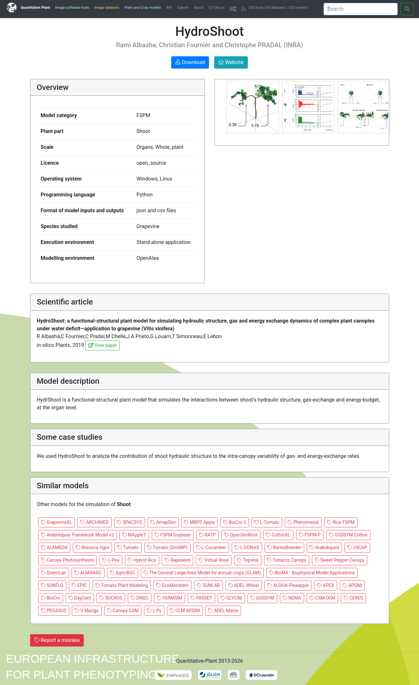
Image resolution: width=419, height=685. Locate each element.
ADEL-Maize (223, 610)
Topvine (248, 560)
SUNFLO (52, 585)
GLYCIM (231, 598)
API (169, 8)
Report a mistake (57, 640)
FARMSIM (169, 598)
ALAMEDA (54, 547)
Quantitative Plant (35, 8)
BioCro (50, 598)
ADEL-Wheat (243, 585)
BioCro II (234, 522)
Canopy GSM (123, 610)
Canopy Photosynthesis (67, 560)
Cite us (216, 8)
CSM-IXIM (323, 598)
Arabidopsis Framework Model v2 (77, 534)
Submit (182, 8)
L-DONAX (247, 547)
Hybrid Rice (142, 560)
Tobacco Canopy (286, 560)
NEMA (292, 598)
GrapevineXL (56, 522)
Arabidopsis (324, 547)
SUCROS (110, 598)
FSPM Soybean (173, 534)
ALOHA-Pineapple (288, 585)
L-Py (154, 610)
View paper (102, 345)
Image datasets (106, 8)
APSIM (352, 585)
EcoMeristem (172, 585)
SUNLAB (208, 585)
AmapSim (163, 522)
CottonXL (278, 534)
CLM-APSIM (185, 610)
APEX (325, 585)
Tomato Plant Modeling (121, 585)
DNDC (140, 598)
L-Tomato (266, 522)
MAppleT (134, 534)
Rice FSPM (341, 522)
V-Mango (86, 610)
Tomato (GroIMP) (167, 547)
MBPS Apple (199, 522)
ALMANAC (88, 572)
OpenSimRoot (241, 534)
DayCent (80, 598)
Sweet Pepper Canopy (340, 560)
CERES (353, 598)
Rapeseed (177, 560)
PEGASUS (54, 610)
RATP (207, 534)
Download (190, 62)
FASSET (201, 598)
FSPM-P (310, 534)
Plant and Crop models (143, 8)
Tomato (127, 547)
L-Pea (110, 560)
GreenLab (53, 572)
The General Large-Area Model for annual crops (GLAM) (202, 572)
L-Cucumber (211, 547)
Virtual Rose (214, 560)
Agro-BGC (122, 572)
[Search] (361, 9)
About (199, 8)
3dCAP (357, 547)
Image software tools (72, 8)
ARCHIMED (94, 522)
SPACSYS (129, 522)
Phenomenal (303, 522)
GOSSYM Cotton (348, 534)
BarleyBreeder (284, 547)
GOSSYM (262, 598)
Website (230, 62)
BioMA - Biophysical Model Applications (312, 572)
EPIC (79, 585)
